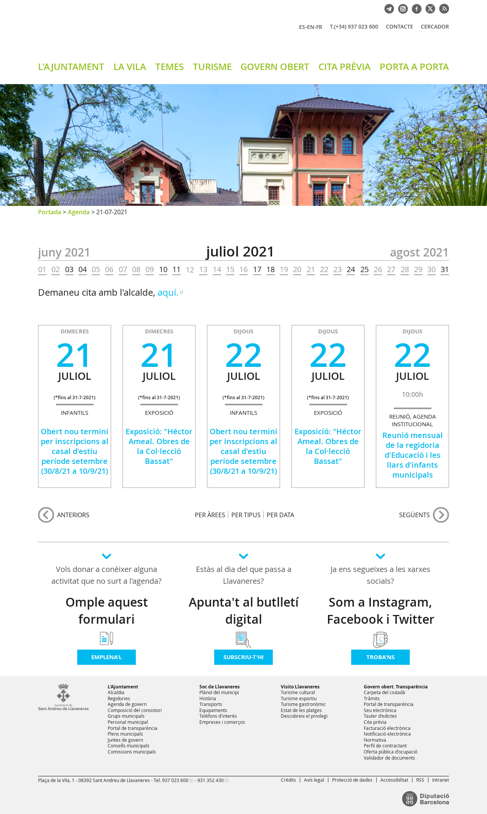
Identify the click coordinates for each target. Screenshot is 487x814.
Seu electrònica (380, 710)
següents (414, 515)
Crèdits (288, 780)
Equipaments (213, 710)
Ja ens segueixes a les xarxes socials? (380, 575)
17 (257, 269)
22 (324, 269)
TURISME (212, 67)
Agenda (79, 212)
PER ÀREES (210, 514)
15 (230, 269)
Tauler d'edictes (380, 716)
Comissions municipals (132, 752)
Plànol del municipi (219, 692)
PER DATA (280, 514)
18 (270, 269)
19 (284, 269)
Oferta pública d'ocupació (390, 752)
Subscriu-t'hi (243, 657)
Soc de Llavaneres (219, 686)
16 (243, 269)
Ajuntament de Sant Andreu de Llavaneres (127, 33)
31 (445, 269)
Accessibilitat (394, 780)
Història (207, 698)
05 (96, 269)
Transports (210, 704)
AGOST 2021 (419, 252)
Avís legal (314, 780)
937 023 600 (175, 780)
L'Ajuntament (123, 686)
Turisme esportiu (299, 698)
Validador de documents (389, 758)
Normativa (375, 740)
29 (418, 269)
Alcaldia (116, 692)
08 (136, 269)
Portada (49, 212)
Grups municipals (126, 716)
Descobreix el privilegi (304, 716)
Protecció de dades (352, 780)
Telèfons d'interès (218, 716)
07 (123, 269)
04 (82, 269)
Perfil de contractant (385, 745)
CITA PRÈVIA (344, 67)
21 (311, 269)
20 (297, 269)
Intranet (440, 780)
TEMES (169, 67)
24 (351, 269)
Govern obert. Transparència (396, 686)
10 (163, 269)
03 (69, 269)
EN (310, 26)
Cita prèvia (375, 722)
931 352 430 (210, 780)
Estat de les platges (301, 710)
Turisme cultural (298, 692)
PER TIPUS (246, 514)
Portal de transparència (133, 728)
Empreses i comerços (222, 722)
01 (42, 269)
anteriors (73, 515)
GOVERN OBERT (274, 67)
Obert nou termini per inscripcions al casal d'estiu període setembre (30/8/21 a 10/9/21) (74, 451)
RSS (420, 780)
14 (217, 269)
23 (337, 269)
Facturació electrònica (387, 728)
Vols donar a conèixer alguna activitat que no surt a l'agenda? (106, 575)
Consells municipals (129, 745)
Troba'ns (380, 657)
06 (109, 269)
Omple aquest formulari (106, 611)
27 (391, 269)
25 (364, 269)
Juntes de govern (125, 740)
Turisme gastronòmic (303, 704)
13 (203, 269)
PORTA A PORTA (414, 67)
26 (378, 269)
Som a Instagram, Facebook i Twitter (380, 611)
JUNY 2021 (64, 252)
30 (431, 269)
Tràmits (372, 698)
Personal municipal (128, 722)
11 (176, 269)
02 (55, 269)
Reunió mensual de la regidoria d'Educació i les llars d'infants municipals (412, 455)
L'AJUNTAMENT (71, 67)
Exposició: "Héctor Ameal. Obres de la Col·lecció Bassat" (159, 446)
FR (319, 26)
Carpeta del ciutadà (384, 692)
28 (405, 269)
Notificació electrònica (387, 734)
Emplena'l (106, 657)
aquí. (168, 292)
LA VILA (129, 67)
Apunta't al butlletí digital (244, 611)
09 (149, 269)
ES (302, 26)
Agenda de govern (127, 704)
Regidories (119, 698)
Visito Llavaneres (300, 686)
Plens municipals (125, 734)
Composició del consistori (135, 710)
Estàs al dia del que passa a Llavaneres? (243, 575)
